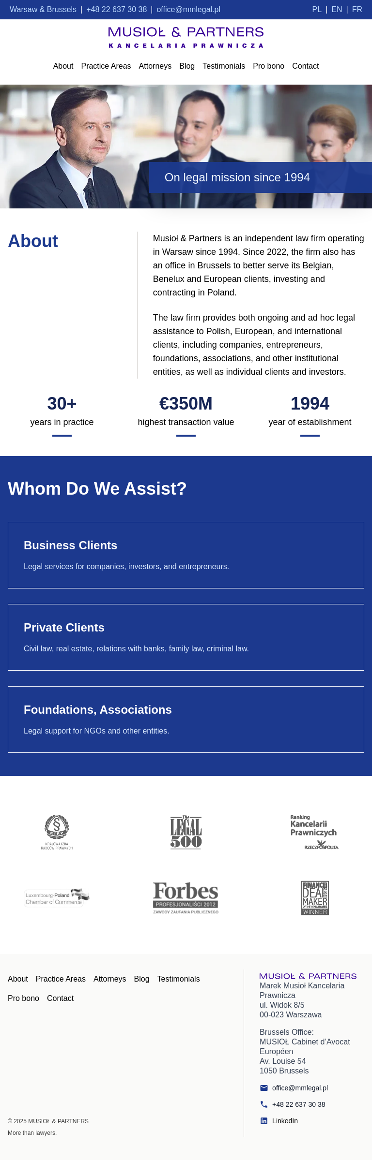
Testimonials (223, 66)
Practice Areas (106, 66)
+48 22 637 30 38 (292, 1104)
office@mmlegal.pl (294, 1088)
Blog (187, 66)
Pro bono (268, 66)
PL (317, 9)
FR (357, 9)
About (63, 66)
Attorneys (155, 66)
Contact (305, 66)
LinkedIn (279, 1120)
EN (336, 9)
